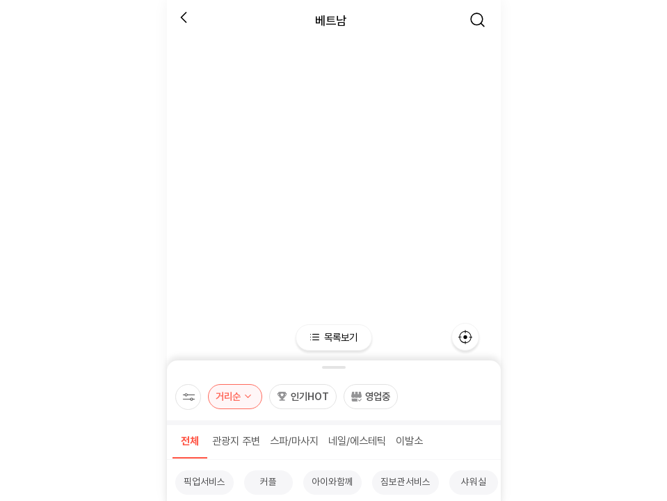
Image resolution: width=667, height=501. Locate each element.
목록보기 (333, 337)
